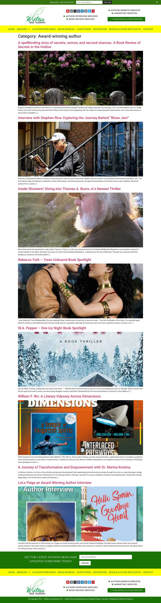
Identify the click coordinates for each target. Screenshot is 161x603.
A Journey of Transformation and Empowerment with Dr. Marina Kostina (74, 467)
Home (11, 29)
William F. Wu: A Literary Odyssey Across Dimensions (59, 396)
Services (23, 29)
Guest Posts (84, 29)
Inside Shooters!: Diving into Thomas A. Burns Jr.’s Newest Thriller (69, 189)
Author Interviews (43, 29)
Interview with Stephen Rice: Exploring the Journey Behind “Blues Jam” (73, 118)
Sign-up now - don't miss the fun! (62, 2)
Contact (148, 29)
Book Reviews (66, 29)
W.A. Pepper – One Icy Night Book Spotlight (52, 328)
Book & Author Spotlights (125, 29)
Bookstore (100, 29)
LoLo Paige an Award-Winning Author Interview (54, 483)
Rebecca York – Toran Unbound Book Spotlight (54, 260)
